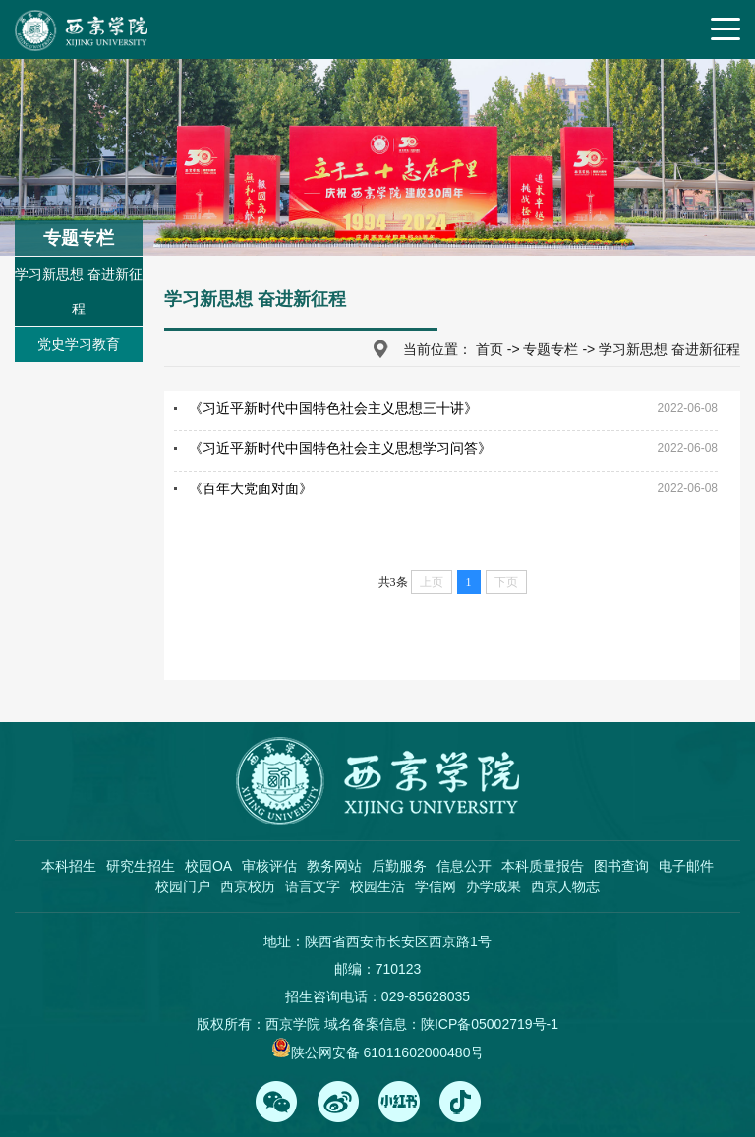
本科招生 (68, 866)
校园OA (208, 866)
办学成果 (493, 886)
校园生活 (377, 886)
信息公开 (464, 866)
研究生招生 (140, 866)
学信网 (435, 886)
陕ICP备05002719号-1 (489, 1024)
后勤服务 (399, 866)
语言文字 (312, 886)
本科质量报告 (542, 866)
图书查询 (621, 866)
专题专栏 (550, 349)
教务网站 (334, 866)
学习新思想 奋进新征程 (79, 291)
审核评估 (269, 866)
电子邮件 (686, 866)
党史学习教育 (78, 344)
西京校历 (247, 886)
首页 (489, 349)
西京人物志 (565, 886)
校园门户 (182, 886)
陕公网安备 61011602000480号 (388, 1052)
